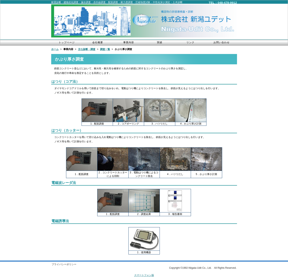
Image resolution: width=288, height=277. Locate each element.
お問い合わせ (221, 42)
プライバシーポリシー (64, 264)
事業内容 (128, 42)
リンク (190, 42)
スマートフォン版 (144, 275)
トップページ (67, 42)
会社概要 (97, 42)
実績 (159, 42)
